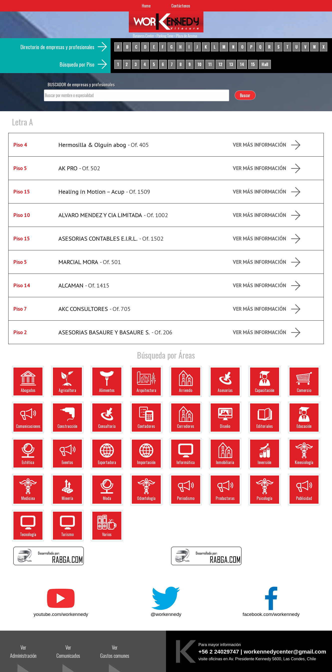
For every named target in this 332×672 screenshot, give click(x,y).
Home (146, 6)
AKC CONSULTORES (83, 309)
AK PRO (67, 168)
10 (199, 64)
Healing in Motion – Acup (91, 191)
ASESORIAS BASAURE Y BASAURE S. (104, 332)
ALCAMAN (70, 285)
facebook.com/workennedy (271, 614)
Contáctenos (180, 6)
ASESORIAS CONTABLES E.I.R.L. (98, 238)
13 (231, 64)
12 (220, 64)
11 (210, 64)
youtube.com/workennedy (61, 614)
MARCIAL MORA (78, 262)
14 (242, 64)
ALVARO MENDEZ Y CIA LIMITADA (100, 215)
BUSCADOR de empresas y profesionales (81, 84)
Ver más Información (259, 144)
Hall (265, 64)
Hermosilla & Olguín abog (92, 145)
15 (253, 64)
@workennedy (166, 614)
